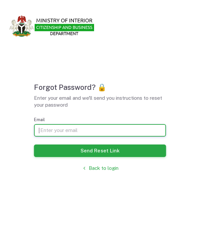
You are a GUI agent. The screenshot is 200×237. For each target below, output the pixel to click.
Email (39, 119)
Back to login (100, 168)
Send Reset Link (100, 150)
